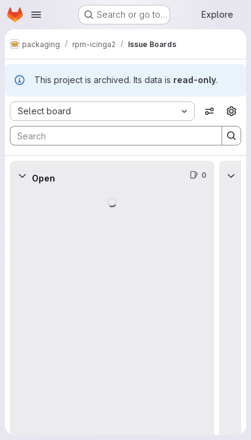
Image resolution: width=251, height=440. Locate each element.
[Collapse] (22, 175)
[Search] (110, 135)
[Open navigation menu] (36, 14)
